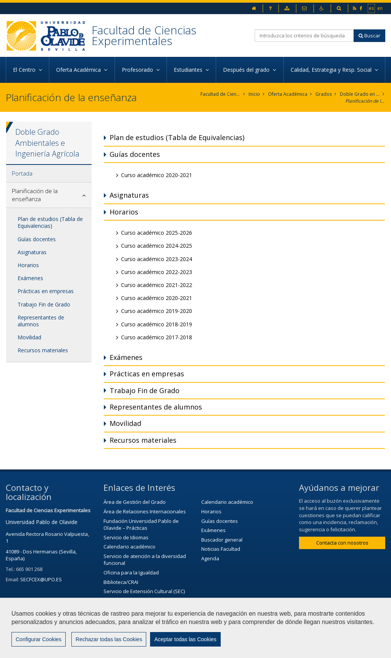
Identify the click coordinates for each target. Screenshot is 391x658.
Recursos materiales (43, 350)
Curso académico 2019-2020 (156, 310)
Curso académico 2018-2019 (156, 324)
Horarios (28, 265)
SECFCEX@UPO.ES (41, 579)
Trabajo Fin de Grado (44, 304)
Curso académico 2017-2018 (156, 337)
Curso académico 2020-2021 (156, 175)
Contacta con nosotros (342, 542)
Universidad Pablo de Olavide (42, 522)
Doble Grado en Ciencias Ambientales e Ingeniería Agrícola (360, 94)
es (372, 8)
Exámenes (30, 278)
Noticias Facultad (220, 548)
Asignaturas (32, 252)
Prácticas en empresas (46, 291)
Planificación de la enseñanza (365, 101)
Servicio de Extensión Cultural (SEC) (144, 591)
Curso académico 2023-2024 (156, 259)
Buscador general (221, 539)
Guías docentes (37, 239)
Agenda (210, 558)
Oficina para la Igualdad (131, 572)
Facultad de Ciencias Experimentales (144, 35)
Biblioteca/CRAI (120, 582)
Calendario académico (129, 546)
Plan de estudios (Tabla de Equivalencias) (50, 222)
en (380, 8)
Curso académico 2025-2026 (156, 232)
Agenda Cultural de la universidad (142, 600)
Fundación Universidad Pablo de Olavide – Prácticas (141, 525)
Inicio (254, 94)
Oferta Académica (287, 94)
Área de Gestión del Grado (134, 501)
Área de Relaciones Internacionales (144, 511)
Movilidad (29, 337)
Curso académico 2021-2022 (156, 285)
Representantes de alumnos (41, 321)
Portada (22, 173)
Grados (323, 94)
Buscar (369, 35)
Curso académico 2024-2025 (156, 245)
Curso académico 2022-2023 (156, 272)
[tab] (49, 173)
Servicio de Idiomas (126, 537)
